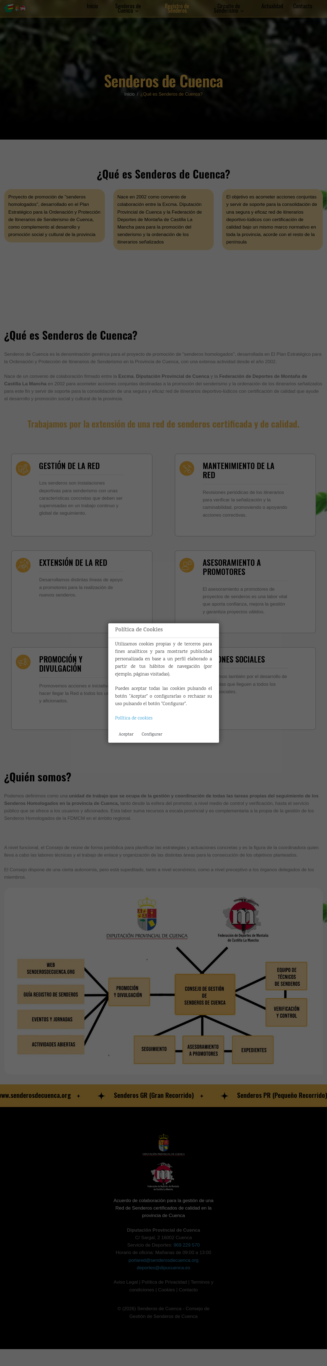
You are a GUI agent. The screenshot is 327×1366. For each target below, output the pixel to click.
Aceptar (126, 734)
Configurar (152, 734)
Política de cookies (134, 718)
